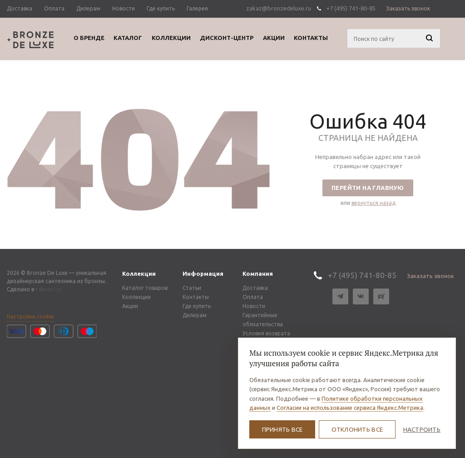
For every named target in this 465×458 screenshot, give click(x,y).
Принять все (282, 429)
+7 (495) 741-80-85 (351, 8)
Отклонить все (357, 429)
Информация (203, 273)
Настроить (421, 429)
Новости (253, 306)
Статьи (192, 288)
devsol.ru (50, 289)
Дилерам (195, 315)
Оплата (252, 297)
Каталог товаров (145, 288)
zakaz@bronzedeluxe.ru (278, 8)
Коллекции (139, 273)
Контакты (196, 297)
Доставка (255, 288)
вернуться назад (373, 203)
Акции (130, 306)
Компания (257, 273)
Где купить (197, 306)
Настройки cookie (30, 316)
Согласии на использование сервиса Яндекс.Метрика (350, 407)
